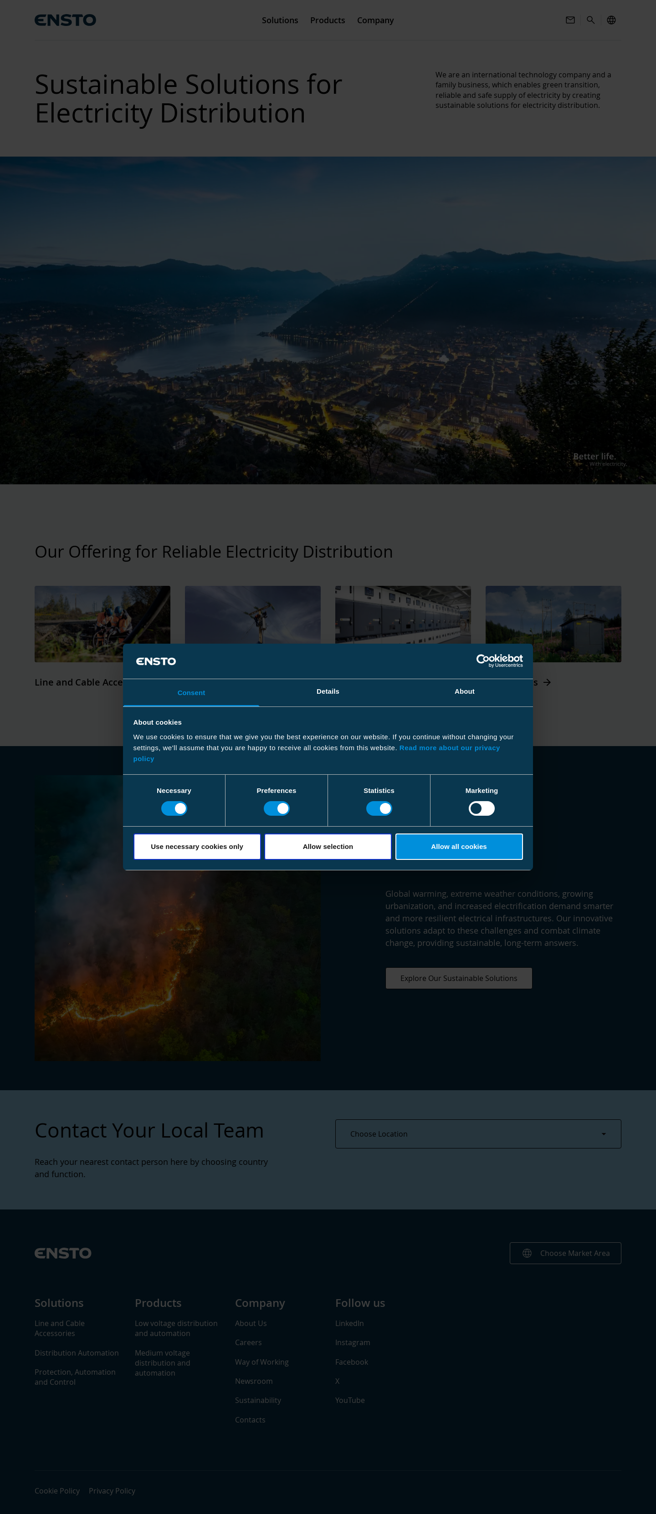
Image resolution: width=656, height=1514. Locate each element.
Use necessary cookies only (197, 846)
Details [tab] (328, 691)
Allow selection (328, 846)
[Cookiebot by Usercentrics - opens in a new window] (483, 661)
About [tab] (465, 691)
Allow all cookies (459, 846)
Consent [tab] (191, 692)
